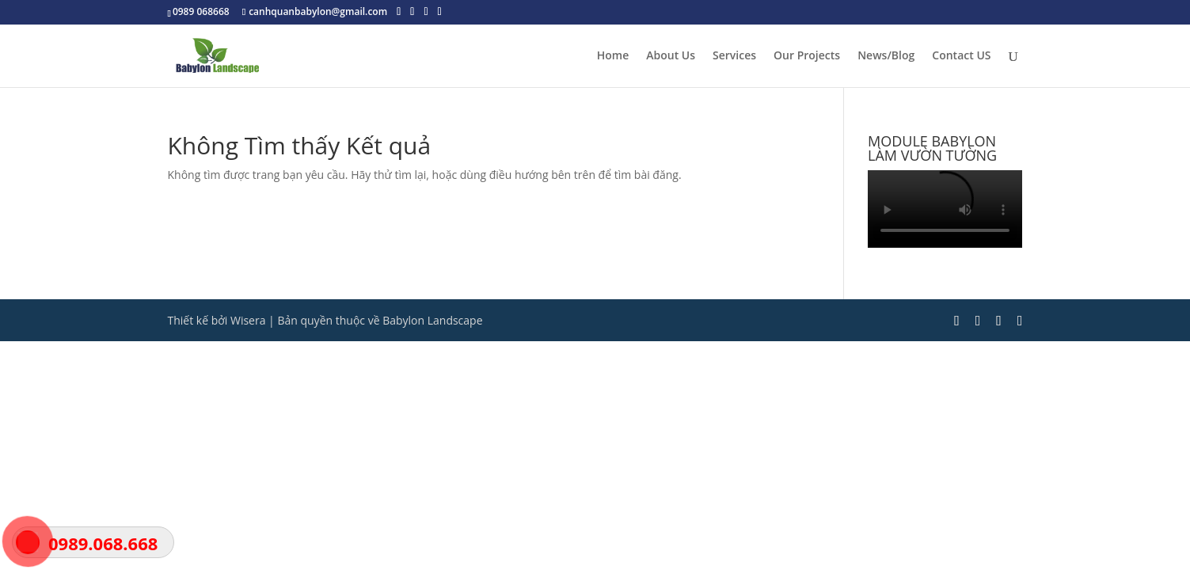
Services (734, 56)
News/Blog (885, 56)
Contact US (961, 56)
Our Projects (807, 56)
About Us (670, 56)
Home (613, 56)
